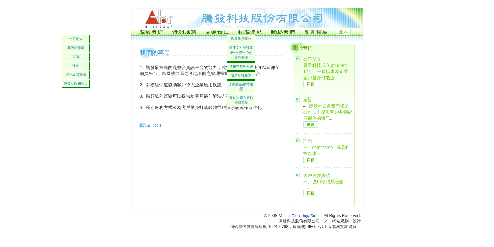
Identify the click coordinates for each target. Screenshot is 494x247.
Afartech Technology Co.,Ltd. (301, 216)
